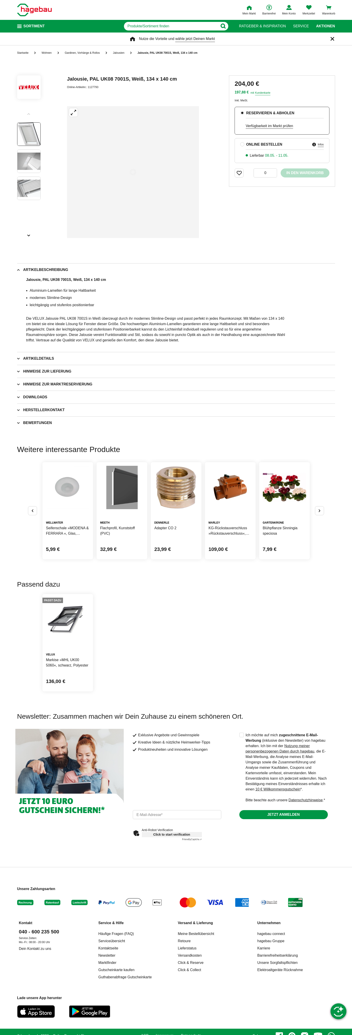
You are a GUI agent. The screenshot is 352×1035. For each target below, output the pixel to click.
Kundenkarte (262, 92)
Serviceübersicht (111, 941)
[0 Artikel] (265, 173)
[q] (171, 26)
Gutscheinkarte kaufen (116, 970)
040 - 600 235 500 (39, 932)
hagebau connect (271, 934)
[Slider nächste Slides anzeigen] (29, 234)
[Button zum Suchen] (223, 26)
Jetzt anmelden (283, 814)
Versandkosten (190, 955)
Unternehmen (269, 923)
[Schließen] (332, 39)
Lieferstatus (187, 948)
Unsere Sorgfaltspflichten (277, 963)
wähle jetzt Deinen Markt (195, 39)
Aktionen (325, 26)
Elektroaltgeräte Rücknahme (280, 970)
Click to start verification (171, 834)
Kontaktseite (108, 948)
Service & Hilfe (111, 923)
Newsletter (107, 955)
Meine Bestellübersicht (196, 934)
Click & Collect (189, 970)
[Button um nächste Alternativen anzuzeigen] (319, 510)
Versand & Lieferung (195, 923)
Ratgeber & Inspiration (262, 26)
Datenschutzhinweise (306, 800)
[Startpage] (34, 10)
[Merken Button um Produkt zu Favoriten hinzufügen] (239, 172)
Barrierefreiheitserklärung (277, 955)
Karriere (263, 948)
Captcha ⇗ (192, 839)
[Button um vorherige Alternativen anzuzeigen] (32, 510)
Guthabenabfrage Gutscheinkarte (125, 977)
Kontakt (26, 923)
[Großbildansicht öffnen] (133, 172)
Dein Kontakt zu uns (35, 949)
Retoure (184, 941)
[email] (177, 814)
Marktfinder (107, 963)
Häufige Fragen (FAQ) (116, 934)
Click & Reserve (191, 963)
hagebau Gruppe (270, 941)
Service (301, 26)
